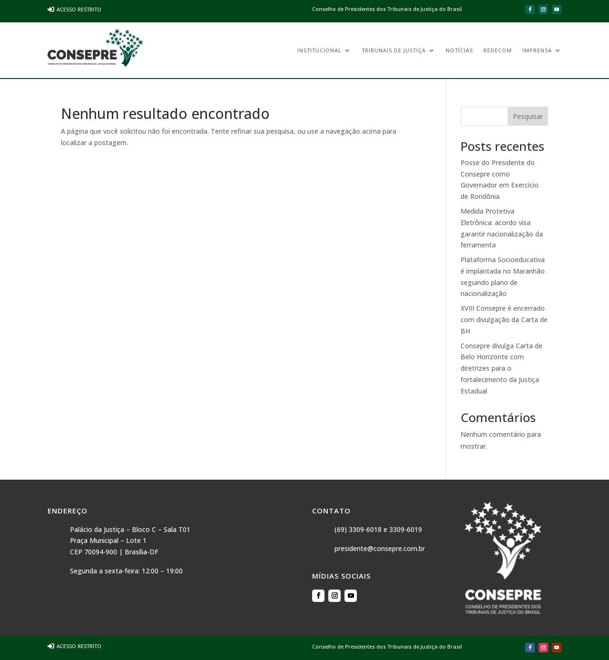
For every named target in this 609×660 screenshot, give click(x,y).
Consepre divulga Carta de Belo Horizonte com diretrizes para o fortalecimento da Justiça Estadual (501, 368)
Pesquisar (528, 116)
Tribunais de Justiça (394, 50)
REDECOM (497, 50)
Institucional (319, 50)
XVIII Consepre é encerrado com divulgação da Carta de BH (504, 319)
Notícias (459, 50)
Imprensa (537, 50)
